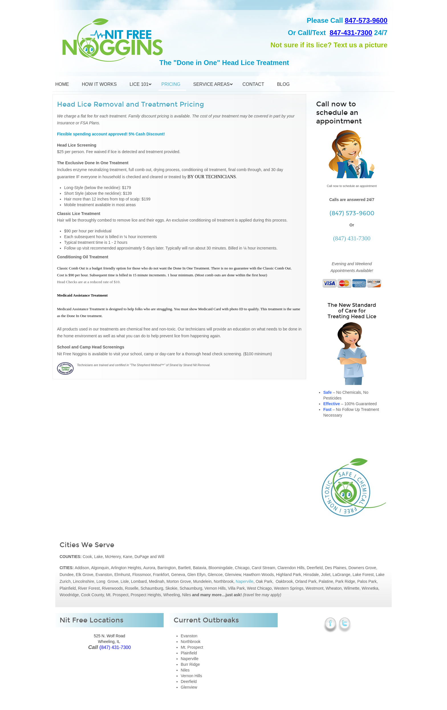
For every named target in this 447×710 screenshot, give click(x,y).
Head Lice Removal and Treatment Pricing (130, 104)
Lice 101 (139, 84)
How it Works (99, 84)
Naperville (244, 581)
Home (62, 84)
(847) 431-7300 (351, 238)
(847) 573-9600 (352, 213)
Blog (283, 84)
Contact (253, 84)
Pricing (170, 84)
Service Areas (211, 84)
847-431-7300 (351, 32)
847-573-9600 (366, 20)
